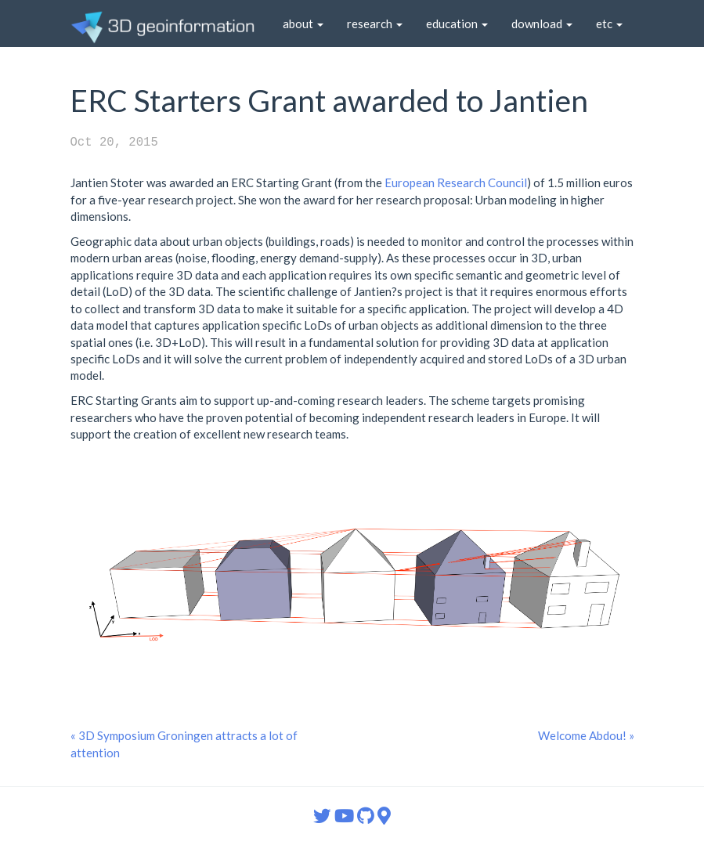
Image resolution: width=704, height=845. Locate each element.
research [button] (375, 23)
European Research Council (455, 182)
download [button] (541, 23)
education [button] (457, 23)
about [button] (303, 23)
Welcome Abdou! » (586, 735)
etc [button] (609, 23)
